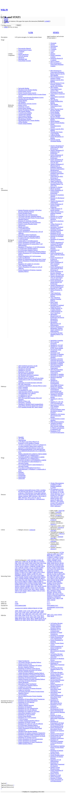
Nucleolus (53, 47)
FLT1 (62, 567)
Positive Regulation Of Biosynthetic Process (56, 728)
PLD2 (21, 581)
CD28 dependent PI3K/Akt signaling (28, 392)
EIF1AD (61, 564)
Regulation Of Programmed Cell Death (29, 726)
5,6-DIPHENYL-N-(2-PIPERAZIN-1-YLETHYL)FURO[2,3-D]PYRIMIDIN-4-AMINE (32, 459)
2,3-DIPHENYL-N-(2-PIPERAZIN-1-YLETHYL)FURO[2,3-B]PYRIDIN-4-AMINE (31, 456)
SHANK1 (49, 592)
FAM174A (37, 571)
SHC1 (32, 586)
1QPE (16, 614)
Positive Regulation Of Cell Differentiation (56, 780)
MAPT (31, 577)
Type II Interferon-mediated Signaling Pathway (55, 294)
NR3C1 (42, 578)
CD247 (27, 563)
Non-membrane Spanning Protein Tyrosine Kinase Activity (57, 747)
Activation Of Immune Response (27, 680)
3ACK (27, 617)
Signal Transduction (55, 181)
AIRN (54, 554)
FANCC (49, 567)
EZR (32, 571)
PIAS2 (58, 584)
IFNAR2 (60, 572)
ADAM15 (34, 560)
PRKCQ (41, 581)
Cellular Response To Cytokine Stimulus (56, 309)
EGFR (36, 569)
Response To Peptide (56, 778)
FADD (62, 566)
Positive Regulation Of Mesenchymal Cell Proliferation (56, 156)
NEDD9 (21, 578)
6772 (48, 602)
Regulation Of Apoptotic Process (27, 737)
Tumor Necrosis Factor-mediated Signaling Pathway (57, 213)
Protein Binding (22, 100)
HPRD (6, 27)
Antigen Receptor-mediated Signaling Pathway (31, 673)
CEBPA (49, 560)
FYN (26, 572)
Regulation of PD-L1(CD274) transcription (57, 431)
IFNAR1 (24, 574)
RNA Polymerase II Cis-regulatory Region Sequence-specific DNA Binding (57, 79)
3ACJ (23, 617)
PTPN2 (54, 589)
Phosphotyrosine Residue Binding (27, 90)
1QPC (38, 612)
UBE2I (58, 598)
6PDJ (39, 620)
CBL (16, 563)
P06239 (35, 608)
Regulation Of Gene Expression (56, 705)
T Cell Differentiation (24, 228)
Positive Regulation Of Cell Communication (30, 739)
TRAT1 (37, 589)
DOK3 (32, 569)
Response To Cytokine (56, 216)
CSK (16, 567)
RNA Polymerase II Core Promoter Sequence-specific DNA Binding (57, 84)
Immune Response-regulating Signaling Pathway (31, 676)
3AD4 (31, 617)
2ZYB (27, 615)
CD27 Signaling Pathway (25, 265)
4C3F (20, 620)
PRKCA (31, 581)
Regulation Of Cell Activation (26, 714)
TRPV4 (17, 590)
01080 (16, 603)
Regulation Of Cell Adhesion (26, 702)
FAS (41, 571)
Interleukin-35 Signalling (57, 362)
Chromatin (53, 43)
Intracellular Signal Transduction (27, 234)
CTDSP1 (25, 567)
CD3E (38, 563)
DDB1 (49, 563)
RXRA (59, 590)
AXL (27, 561)
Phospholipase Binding (24, 119)
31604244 (32, 530)
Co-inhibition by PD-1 (24, 396)
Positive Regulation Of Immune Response (29, 688)
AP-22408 (21, 438)
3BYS (28, 618)
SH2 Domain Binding (24, 111)
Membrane (21, 57)
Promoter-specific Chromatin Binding (55, 140)
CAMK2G (56, 557)
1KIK (42, 611)
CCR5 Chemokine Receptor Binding (55, 115)
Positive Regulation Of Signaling (27, 740)
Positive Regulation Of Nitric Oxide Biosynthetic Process (57, 254)
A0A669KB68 (51, 607)
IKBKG (29, 574)
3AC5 (16, 617)
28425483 (53, 538)
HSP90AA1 (18, 574)
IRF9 (54, 575)
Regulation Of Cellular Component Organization (31, 733)
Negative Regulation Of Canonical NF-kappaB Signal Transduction (57, 244)
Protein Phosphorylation (25, 213)
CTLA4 (31, 567)
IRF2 (51, 575)
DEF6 (16, 569)
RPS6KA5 (54, 590)
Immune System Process (25, 664)
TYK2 (54, 598)
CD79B (32, 564)
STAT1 (56, 32)
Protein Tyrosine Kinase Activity (27, 93)
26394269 (60, 536)
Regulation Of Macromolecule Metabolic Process (57, 651)
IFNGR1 (49, 574)
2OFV (41, 614)
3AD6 (38, 617)
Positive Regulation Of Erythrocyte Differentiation (56, 259)
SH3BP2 (28, 586)
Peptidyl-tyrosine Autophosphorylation (29, 236)
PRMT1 (54, 587)
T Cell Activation (23, 239)
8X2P (43, 620)
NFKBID (31, 578)
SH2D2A (22, 586)
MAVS (49, 580)
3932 (16, 602)
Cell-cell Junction (23, 56)
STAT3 (21, 589)
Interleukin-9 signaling (56, 363)
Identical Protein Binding (25, 117)
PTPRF (44, 583)
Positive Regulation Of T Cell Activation (29, 256)
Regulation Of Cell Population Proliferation (57, 233)
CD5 (19, 564)
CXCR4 (54, 561)
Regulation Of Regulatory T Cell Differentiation (31, 247)
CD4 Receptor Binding (24, 114)
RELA (49, 590)
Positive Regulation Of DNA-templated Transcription (56, 264)
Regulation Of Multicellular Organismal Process (31, 734)
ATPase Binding (22, 122)
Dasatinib (21, 437)
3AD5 (35, 617)
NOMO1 (58, 581)
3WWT (60, 614)
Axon (52, 52)
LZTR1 (56, 578)
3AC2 (34, 615)
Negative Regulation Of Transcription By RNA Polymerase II (57, 147)
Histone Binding (54, 121)
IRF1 (48, 575)
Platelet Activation (23, 227)
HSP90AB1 (50, 572)
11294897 (47, 21)
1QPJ (19, 614)
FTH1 (51, 569)
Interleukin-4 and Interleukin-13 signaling (57, 353)
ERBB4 (22, 571)
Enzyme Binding (55, 113)
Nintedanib (21, 474)
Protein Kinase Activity (24, 91)
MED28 (35, 577)
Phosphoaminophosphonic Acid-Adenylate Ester (31, 449)
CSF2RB (37, 566)
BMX (48, 555)
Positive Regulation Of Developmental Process (56, 725)
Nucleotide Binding (23, 88)
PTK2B (20, 583)
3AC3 (38, 615)
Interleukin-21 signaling (57, 375)
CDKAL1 (26, 566)
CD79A (27, 564)
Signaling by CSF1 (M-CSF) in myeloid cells (56, 402)
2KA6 (56, 614)
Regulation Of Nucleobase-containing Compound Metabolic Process (56, 742)
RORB (36, 584)
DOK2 (28, 569)
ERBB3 (17, 571)
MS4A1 (43, 577)
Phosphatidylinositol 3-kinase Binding (28, 120)
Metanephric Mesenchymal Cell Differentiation (55, 323)
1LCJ (16, 612)
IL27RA (54, 574)
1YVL (52, 614)
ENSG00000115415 (52, 605)
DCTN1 (59, 561)
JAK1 (58, 575)
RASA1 (28, 584)
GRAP (43, 572)
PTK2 (16, 583)
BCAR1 (31, 561)
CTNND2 (36, 567)
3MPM (17, 620)
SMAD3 (22, 587)
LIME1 (42, 575)
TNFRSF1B (57, 597)
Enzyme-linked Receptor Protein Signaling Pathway (57, 681)
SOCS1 (33, 587)
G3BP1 (30, 572)
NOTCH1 (37, 578)
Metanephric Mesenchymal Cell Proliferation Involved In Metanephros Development (57, 317)
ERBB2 (40, 569)
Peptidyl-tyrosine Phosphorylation (27, 224)
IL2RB (33, 574)
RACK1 (62, 589)
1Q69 (34, 612)
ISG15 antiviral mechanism (54, 342)
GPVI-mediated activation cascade (27, 366)
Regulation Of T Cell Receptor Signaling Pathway (32, 251)
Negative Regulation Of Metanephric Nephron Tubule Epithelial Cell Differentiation (57, 329)
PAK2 (20, 580)
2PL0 (16, 615)
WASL (20, 592)
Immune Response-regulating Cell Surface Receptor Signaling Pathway (30, 666)
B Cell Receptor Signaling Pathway (28, 250)
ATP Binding (21, 102)
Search (6, 19)
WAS (16, 592)
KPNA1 (58, 577)
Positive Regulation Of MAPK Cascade (29, 242)
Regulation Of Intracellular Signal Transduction (31, 699)
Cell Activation (22, 694)
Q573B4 (40, 608)
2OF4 (33, 614)
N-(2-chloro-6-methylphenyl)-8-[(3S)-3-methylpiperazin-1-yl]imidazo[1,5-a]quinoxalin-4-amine (32, 469)
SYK (29, 589)
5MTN (32, 620)
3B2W (42, 617)
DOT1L (57, 563)
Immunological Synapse (25, 50)
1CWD (24, 611)
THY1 (33, 589)
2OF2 (29, 614)
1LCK (20, 612)
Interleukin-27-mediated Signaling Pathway (57, 305)
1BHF (16, 611)
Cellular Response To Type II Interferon (56, 312)
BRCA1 (36, 561)
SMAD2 (17, 587)
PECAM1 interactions (24, 384)
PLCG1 (44, 580)
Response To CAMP (56, 288)
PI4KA (30, 580)
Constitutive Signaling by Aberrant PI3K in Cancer (32, 385)
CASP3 (61, 557)
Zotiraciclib (21, 478)
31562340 (58, 512)
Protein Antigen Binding (25, 123)
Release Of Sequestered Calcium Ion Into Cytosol (32, 259)
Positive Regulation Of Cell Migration (56, 771)
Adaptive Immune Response (26, 705)
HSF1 (57, 571)
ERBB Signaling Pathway (25, 743)
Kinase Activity (22, 105)
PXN (21, 584)
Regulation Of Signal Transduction (28, 700)
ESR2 (29, 571)
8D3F (52, 616)
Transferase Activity (23, 106)
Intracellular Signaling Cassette (27, 713)
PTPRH (17, 584)
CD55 (23, 564)
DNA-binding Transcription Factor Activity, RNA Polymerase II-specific (56, 90)
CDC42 (17, 566)
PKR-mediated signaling (57, 421)
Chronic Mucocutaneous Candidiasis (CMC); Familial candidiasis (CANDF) (57, 485)
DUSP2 (62, 563)
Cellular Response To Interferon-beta (56, 224)
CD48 (16, 564)
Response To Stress (55, 715)
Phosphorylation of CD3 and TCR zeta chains (30, 378)
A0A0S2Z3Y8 (19, 608)
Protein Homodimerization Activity (55, 126)
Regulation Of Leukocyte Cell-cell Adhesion (30, 723)
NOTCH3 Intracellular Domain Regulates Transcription (56, 366)
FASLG (17, 572)
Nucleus (52, 44)
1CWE (29, 611)
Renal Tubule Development (54, 302)
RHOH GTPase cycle (24, 401)
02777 (48, 603)
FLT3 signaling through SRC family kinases (30, 407)
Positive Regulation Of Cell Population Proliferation (56, 192)
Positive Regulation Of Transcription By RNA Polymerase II (56, 268)
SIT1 (35, 586)
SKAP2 (44, 586)
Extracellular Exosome (24, 60)
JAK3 (40, 574)
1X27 (23, 614)
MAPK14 (61, 578)
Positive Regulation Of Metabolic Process (56, 685)
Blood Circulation (55, 188)
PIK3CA (34, 580)
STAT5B (54, 595)
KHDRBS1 (18, 575)
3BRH (16, 618)
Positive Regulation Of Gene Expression (29, 222)
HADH (49, 571)
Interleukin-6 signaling (56, 340)
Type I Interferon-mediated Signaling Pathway (55, 299)
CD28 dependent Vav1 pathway (27, 393)
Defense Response (55, 179)
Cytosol (20, 53)
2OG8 (44, 614)
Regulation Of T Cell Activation (27, 717)
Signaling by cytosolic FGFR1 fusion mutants (56, 347)
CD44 (44, 563)
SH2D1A (17, 586)
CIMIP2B (32, 566)
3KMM (36, 618)
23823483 (53, 530)
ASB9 (24, 561)
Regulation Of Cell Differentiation (55, 760)
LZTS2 (17, 577)
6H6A (36, 620)
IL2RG (63, 574)
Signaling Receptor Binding (26, 99)
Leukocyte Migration (24, 257)
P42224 (49, 609)
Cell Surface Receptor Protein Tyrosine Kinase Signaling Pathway (57, 674)
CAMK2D (50, 557)
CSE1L (59, 560)
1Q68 (31, 612)
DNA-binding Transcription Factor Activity (56, 106)
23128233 (58, 515)
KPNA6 (62, 577)
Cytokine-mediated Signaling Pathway (29, 720)
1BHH (20, 611)
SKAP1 (40, 586)
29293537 (53, 524)
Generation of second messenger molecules (30, 382)
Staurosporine (22, 440)
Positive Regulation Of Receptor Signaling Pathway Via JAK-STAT (57, 273)
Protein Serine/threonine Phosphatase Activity (31, 97)
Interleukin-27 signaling (57, 374)
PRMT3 (59, 587)
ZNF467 (53, 600)
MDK (61, 580)
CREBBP (54, 560)
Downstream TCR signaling (26, 376)
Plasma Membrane (23, 54)
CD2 (23, 563)
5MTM (28, 620)
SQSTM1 (41, 587)
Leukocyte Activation (24, 690)
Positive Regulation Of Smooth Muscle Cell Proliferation (56, 282)
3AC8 (20, 617)
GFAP (58, 569)
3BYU (32, 618)
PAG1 (16, 580)
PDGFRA (59, 583)
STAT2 (57, 594)
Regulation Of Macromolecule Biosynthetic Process (56, 701)
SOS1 (36, 587)
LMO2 (52, 578)
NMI (54, 581)
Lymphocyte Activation (24, 687)
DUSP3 (49, 564)
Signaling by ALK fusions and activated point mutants (57, 415)
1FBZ (32, 611)
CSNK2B (20, 567)
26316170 (53, 546)
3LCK (44, 618)
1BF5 (48, 614)
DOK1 (24, 569)
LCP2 (38, 575)
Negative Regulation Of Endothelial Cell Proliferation (57, 152)
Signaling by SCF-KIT (24, 369)
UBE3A (29, 590)
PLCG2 (17, 581)
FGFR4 (58, 567)
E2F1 (53, 564)
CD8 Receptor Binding (24, 116)
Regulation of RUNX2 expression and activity (56, 359)
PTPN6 (35, 583)
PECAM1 (25, 580)
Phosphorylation (54, 753)
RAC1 (58, 589)
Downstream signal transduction (55, 350)
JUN (48, 577)
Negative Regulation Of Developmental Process (57, 286)
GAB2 (34, 572)
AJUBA (39, 560)
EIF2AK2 (49, 566)
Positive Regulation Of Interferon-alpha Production (56, 205)
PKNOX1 (54, 586)
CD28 (30, 563)
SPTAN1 (55, 592)
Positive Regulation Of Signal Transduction (30, 742)
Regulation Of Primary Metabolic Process (56, 677)
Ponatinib (21, 472)
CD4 (41, 563)
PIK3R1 (39, 580)
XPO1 (48, 600)
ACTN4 (61, 552)
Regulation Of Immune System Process (29, 668)
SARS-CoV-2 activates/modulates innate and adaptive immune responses (57, 410)
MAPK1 (21, 577)
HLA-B (53, 571)
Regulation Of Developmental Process (56, 708)
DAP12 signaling (23, 387)
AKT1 (58, 554)
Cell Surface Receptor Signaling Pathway (29, 216)
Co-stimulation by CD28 (25, 390)
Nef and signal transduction (25, 373)
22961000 (53, 541)
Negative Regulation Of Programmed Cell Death (31, 736)
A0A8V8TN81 (59, 607)
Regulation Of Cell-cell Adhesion (27, 710)
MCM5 (58, 580)
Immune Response (23, 703)
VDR (61, 598)
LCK (31, 32)
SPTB (59, 592)
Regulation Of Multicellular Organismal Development (57, 764)
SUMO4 (59, 595)
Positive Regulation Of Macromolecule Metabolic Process (57, 712)
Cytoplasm (21, 51)
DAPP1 (41, 567)
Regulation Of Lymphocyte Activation (28, 264)
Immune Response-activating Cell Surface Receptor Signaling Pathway (30, 210)
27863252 (61, 533)
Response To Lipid (55, 775)
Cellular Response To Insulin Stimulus (56, 209)
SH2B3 (40, 584)
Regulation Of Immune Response (27, 677)
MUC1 (17, 578)
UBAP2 (25, 590)
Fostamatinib (22, 475)
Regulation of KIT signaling (26, 372)
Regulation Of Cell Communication (28, 708)
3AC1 (31, 615)
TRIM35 (42, 589)
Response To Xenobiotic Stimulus (27, 221)
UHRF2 (34, 590)
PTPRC (40, 583)
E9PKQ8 (30, 608)
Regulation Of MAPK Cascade (26, 722)
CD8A (36, 564)
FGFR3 (54, 567)
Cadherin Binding (55, 135)
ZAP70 (24, 592)
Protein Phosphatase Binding (26, 109)
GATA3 (38, 572)
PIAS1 (54, 584)
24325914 (60, 527)
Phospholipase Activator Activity (27, 103)
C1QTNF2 (41, 561)
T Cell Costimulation (24, 230)
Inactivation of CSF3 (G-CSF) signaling (57, 405)
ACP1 (29, 560)
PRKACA (26, 581)
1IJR (39, 611)
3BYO (24, 618)
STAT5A (25, 589)
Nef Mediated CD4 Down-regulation (28, 375)
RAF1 (24, 584)
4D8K (24, 620)
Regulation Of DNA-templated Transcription (57, 172)
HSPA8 (56, 572)
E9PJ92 (25, 608)
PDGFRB (49, 584)
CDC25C (40, 564)
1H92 (35, 611)
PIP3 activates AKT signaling (26, 367)
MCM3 (53, 580)
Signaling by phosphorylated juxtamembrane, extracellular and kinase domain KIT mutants (30, 404)
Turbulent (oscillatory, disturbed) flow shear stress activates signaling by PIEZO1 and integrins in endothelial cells (57, 426)
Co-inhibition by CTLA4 (25, 395)
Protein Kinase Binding (24, 108)
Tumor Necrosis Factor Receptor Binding (56, 109)
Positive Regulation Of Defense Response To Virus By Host (56, 161)
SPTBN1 (49, 594)
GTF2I (62, 569)
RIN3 (32, 584)
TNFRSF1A (50, 597)
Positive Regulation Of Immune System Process (31, 674)
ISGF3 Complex (54, 61)
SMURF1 (27, 587)
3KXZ (40, 618)
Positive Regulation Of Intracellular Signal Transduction (56, 697)
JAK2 (61, 575)
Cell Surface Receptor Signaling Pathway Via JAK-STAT (56, 184)
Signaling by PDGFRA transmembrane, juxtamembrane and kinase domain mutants (56, 390)
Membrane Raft (22, 59)
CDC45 (21, 566)
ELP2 (54, 566)
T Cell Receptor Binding (25, 113)
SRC (53, 594)
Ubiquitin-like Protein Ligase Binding (56, 132)
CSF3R (43, 566)
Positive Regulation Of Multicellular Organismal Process (57, 718)
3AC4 (42, 615)
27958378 (53, 520)
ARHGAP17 (18, 561)
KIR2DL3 (24, 575)
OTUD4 (54, 583)
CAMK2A (58, 555)
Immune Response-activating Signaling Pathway (31, 679)
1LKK (24, 612)
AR (42, 560)
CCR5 (19, 563)
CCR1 (53, 558)
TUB (20, 590)
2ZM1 (20, 615)
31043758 (61, 510)
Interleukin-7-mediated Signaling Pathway (56, 227)
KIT (28, 575)
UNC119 (39, 590)
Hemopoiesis (22, 225)
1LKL (27, 612)
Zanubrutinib (22, 477)
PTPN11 (25, 583)
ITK (37, 574)
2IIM (26, 614)
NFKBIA (26, 578)
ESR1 (25, 571)
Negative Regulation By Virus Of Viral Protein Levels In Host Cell (57, 277)
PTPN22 (30, 583)
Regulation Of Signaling (25, 707)
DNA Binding (54, 100)
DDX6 (53, 563)
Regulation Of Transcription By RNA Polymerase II (56, 176)
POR (59, 586)
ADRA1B (50, 554)
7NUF (48, 616)
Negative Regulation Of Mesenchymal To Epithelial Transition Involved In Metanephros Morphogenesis (57, 167)
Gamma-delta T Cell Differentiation (28, 241)
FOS (48, 569)
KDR (51, 577)
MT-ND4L (50, 581)
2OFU (37, 614)
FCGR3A (22, 572)
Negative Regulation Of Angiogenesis (57, 201)
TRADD (49, 598)
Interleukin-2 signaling (24, 402)
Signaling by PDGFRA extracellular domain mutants (56, 395)
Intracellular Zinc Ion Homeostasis (27, 214)
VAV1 (43, 590)
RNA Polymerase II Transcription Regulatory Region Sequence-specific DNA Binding (57, 73)
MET (39, 577)
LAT (31, 575)
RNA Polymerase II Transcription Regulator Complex (57, 64)
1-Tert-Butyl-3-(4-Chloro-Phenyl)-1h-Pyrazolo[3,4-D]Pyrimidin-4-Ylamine (28, 442)
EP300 (58, 566)
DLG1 (20, 569)
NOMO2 (49, 583)
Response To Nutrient (56, 187)
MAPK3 (26, 577)
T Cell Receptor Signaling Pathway (28, 248)
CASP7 (49, 558)
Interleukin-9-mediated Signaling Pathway (56, 230)
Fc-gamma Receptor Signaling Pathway (29, 237)
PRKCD (36, 581)
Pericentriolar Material (24, 48)
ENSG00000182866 (20, 605)
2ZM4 (23, 615)
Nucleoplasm (54, 46)
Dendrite (52, 54)
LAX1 (34, 575)
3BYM (21, 618)
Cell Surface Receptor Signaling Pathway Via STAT (56, 334)
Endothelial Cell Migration (54, 250)
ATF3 (61, 554)
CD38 (34, 563)
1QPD (41, 612)
